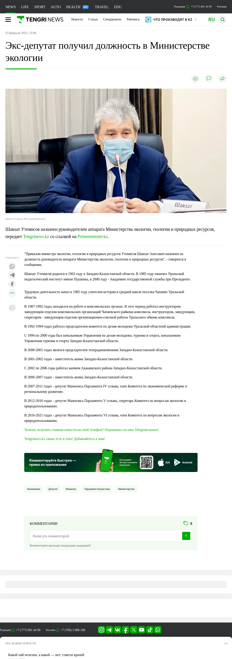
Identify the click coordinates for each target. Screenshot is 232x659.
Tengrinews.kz (36, 236)
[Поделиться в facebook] (12, 284)
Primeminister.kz (92, 236)
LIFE (25, 7)
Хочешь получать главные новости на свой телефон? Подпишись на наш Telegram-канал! (91, 430)
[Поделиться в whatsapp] (12, 266)
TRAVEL (102, 7)
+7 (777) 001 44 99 (28, 630)
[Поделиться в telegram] (12, 275)
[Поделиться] (222, 78)
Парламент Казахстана (97, 489)
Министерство (126, 489)
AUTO (56, 7)
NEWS (10, 7)
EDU (118, 7)
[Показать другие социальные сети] (12, 293)
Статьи (93, 19)
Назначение (33, 489)
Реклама (222, 6)
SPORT (39, 7)
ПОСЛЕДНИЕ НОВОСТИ (20, 643)
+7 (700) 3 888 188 (72, 630)
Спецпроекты (112, 19)
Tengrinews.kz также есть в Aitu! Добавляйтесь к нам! (64, 439)
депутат (53, 489)
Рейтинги (133, 19)
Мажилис (71, 489)
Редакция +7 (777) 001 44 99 (193, 6)
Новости (77, 19)
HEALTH (77, 7)
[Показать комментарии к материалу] (12, 308)
